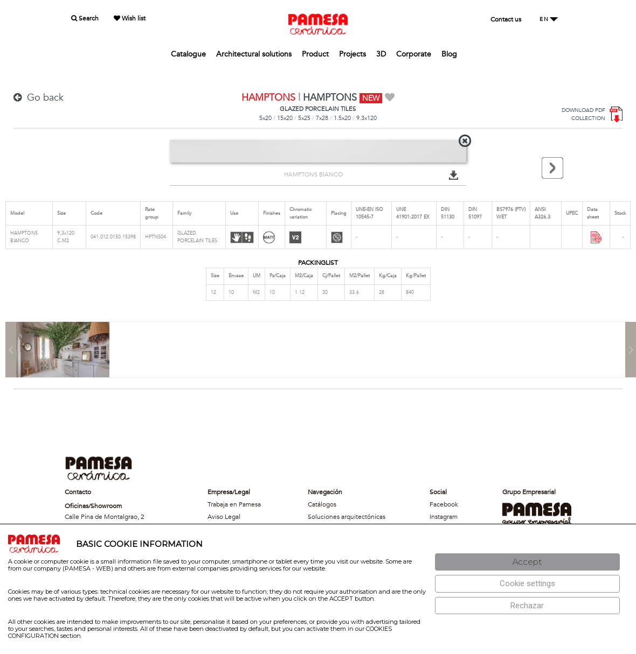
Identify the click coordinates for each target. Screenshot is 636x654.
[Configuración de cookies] (527, 584)
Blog (449, 54)
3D (381, 54)
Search (85, 18)
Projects (352, 54)
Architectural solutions (254, 54)
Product (315, 54)
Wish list (130, 18)
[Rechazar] (527, 606)
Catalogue (188, 54)
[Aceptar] (527, 562)
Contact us (505, 19)
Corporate (413, 54)
